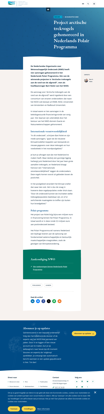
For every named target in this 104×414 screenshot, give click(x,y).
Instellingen (28, 409)
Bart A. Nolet (91, 80)
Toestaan (13, 409)
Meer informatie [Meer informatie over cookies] (43, 409)
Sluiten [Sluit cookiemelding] (95, 392)
